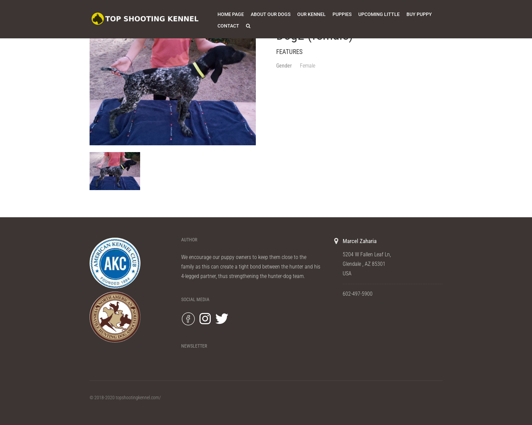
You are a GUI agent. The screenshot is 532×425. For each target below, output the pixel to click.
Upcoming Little (379, 14)
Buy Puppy (419, 14)
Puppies (342, 14)
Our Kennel (311, 14)
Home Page (230, 14)
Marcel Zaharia (360, 241)
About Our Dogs (270, 14)
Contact (228, 26)
